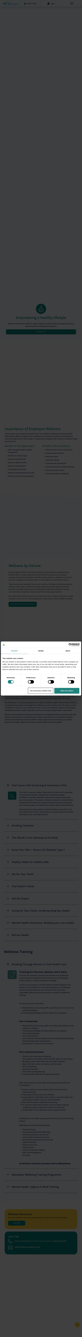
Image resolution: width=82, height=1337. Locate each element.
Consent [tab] (14, 651)
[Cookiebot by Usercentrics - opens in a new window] (70, 644)
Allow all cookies (66, 691)
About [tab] (67, 651)
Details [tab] (41, 651)
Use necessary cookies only (40, 691)
